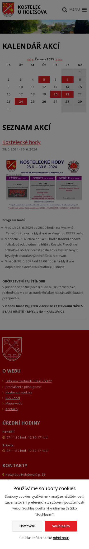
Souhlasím (61, 526)
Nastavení (27, 526)
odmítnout (61, 538)
